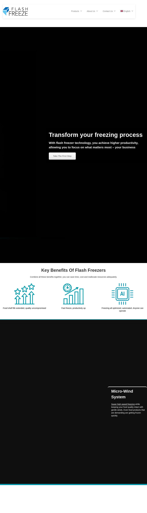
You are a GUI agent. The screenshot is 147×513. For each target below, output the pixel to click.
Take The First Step (62, 156)
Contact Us (109, 11)
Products (76, 11)
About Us (92, 11)
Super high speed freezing (123, 404)
